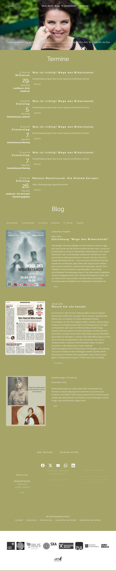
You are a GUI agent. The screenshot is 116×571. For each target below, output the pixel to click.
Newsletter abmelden (90, 520)
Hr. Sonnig (68, 223)
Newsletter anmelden (65, 520)
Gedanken (55, 223)
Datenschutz (46, 520)
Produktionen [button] (68, 6)
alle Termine (45, 452)
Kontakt (19, 520)
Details (37, 84)
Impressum (31, 520)
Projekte (80, 223)
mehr (55, 287)
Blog (57, 6)
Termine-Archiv (69, 452)
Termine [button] (83, 6)
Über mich (47, 6)
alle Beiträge (12, 223)
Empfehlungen (28, 223)
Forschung (42, 223)
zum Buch (58, 363)
